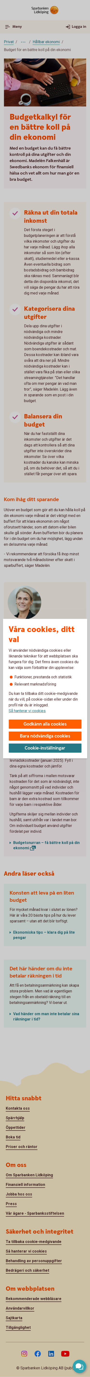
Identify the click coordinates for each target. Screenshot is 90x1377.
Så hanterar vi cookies (27, 711)
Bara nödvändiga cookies (45, 736)
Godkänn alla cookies (45, 724)
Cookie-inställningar (45, 748)
